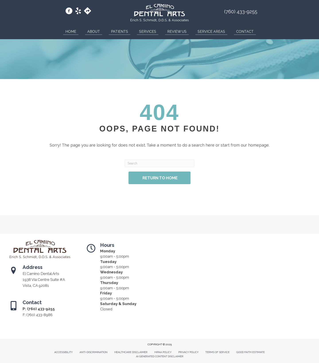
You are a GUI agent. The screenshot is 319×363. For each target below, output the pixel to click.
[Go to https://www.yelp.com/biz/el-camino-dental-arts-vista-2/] (78, 11)
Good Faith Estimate (250, 352)
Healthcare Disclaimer (131, 352)
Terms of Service (217, 352)
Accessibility (63, 352)
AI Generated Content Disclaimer (159, 356)
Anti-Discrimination (93, 352)
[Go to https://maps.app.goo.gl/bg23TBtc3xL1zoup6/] (87, 11)
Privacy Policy (188, 352)
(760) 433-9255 (240, 11)
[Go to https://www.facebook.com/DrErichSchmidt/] (68, 11)
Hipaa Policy (162, 352)
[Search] (159, 163)
